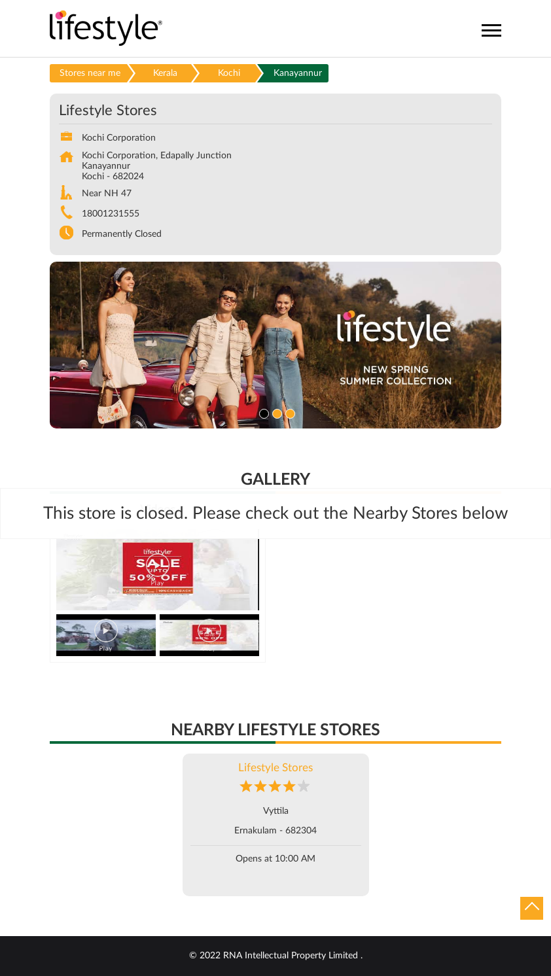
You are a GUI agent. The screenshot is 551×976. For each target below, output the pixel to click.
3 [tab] (288, 412)
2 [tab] (275, 412)
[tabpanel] (275, 345)
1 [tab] (262, 412)
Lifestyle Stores (275, 767)
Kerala (165, 73)
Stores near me (90, 73)
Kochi (229, 73)
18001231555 (110, 213)
